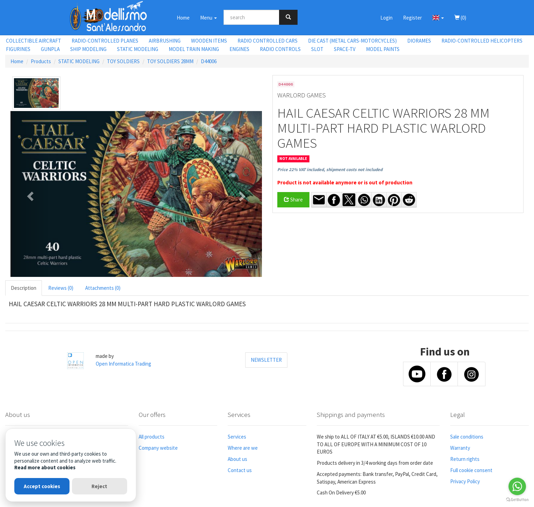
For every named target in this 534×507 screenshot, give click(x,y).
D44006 (209, 61)
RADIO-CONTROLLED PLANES (105, 40)
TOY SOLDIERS (123, 61)
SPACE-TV (345, 49)
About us (237, 459)
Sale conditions (466, 436)
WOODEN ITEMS (209, 40)
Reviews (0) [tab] (60, 288)
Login (386, 17)
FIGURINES (18, 49)
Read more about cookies (44, 467)
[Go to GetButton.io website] (517, 500)
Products (41, 61)
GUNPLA (50, 49)
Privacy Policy (465, 481)
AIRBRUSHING (165, 40)
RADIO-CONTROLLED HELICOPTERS (481, 40)
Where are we (243, 447)
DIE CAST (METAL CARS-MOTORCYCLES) (352, 40)
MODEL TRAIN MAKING (194, 49)
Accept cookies (42, 486)
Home (183, 17)
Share (293, 199)
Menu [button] (208, 17)
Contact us (240, 470)
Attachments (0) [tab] (102, 288)
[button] (438, 17)
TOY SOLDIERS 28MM (170, 61)
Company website (158, 447)
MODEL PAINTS (383, 49)
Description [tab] (23, 288)
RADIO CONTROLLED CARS (267, 40)
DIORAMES (419, 40)
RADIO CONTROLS (280, 49)
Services (237, 436)
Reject (99, 486)
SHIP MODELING (88, 49)
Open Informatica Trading (123, 363)
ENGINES (239, 49)
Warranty (460, 447)
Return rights (465, 459)
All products (151, 436)
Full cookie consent (471, 470)
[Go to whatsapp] (517, 486)
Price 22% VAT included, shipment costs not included (329, 169)
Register (412, 17)
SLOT (317, 49)
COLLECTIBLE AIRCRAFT (33, 40)
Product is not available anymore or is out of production (344, 182)
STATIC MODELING (137, 49)
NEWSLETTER (266, 360)
